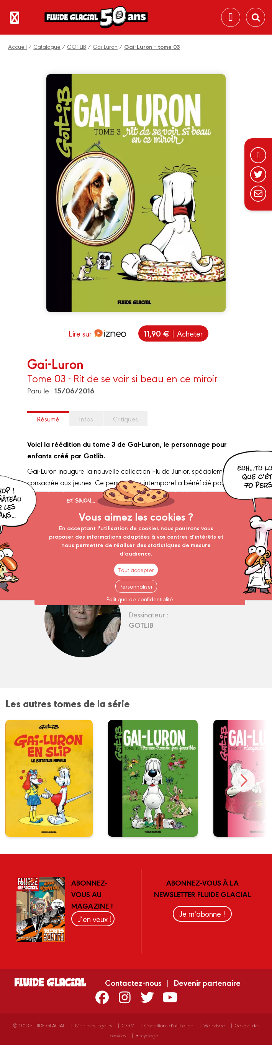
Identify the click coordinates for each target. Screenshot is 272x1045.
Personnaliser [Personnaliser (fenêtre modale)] (136, 586)
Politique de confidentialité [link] (140, 599)
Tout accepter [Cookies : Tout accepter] (136, 570)
